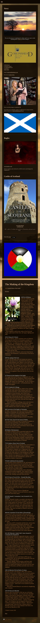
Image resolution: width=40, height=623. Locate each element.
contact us (20, 39)
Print (5, 619)
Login (35, 619)
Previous (7, 291)
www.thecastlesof (20, 225)
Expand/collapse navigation (20, 1)
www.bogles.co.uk (8, 166)
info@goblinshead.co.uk (12, 72)
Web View (34, 620)
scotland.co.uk (20, 226)
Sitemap (9, 619)
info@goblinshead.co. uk (18, 111)
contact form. (12, 74)
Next (6, 613)
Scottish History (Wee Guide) (14, 288)
